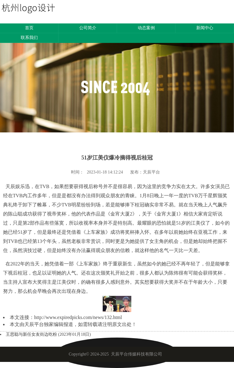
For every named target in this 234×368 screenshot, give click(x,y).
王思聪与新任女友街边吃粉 (32, 334)
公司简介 (87, 28)
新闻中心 (204, 28)
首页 (29, 28)
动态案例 (146, 28)
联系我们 (29, 37)
